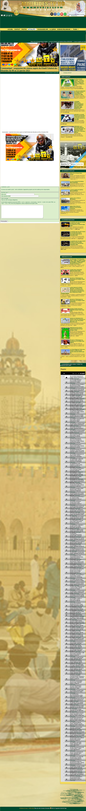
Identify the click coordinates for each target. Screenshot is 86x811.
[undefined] (66, 377)
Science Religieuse (64, 29)
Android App (63, 808)
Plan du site (37, 808)
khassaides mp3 (42, 29)
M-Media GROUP (67, 72)
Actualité (32, 29)
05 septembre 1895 (66, 793)
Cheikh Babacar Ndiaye (71, 795)
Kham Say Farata (66, 792)
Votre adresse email (5, 196)
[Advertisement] (30, 86)
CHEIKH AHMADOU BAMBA (72, 803)
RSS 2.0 (53, 808)
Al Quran (53, 29)
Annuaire (47, 808)
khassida (65, 797)
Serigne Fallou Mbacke (73, 798)
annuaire (83, 797)
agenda (58, 808)
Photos (24, 29)
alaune (82, 799)
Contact (17, 29)
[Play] (64, 373)
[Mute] (80, 373)
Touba (75, 29)
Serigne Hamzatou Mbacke (64, 796)
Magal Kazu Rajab (67, 799)
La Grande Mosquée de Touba (76, 789)
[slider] (76, 373)
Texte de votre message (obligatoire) (9, 199)
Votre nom (3, 194)
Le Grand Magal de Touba (71, 791)
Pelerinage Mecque (73, 801)
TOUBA (82, 796)
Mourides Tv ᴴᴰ (66, 800)
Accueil (10, 29)
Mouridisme (77, 798)
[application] (73, 373)
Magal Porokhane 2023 (77, 793)
